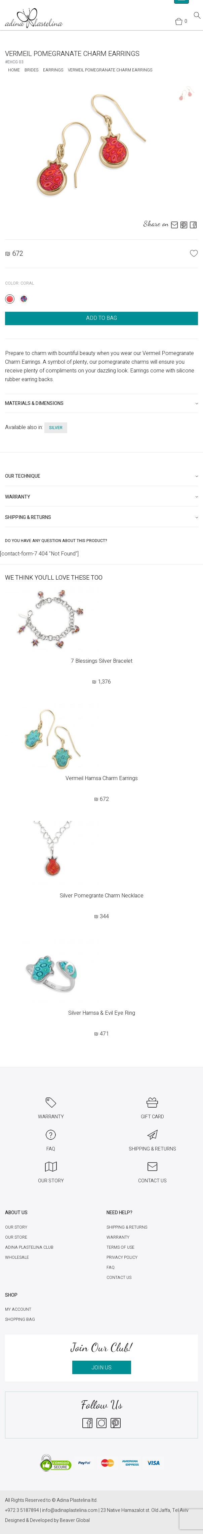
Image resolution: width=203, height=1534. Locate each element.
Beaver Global (75, 1520)
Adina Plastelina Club (29, 1247)
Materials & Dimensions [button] (34, 403)
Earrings (53, 70)
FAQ (111, 1267)
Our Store (16, 1237)
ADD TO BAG (101, 318)
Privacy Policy (122, 1257)
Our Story (16, 1227)
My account (18, 1309)
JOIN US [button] (101, 1368)
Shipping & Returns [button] (28, 517)
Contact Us (119, 1278)
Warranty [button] (17, 496)
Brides (31, 70)
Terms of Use (120, 1247)
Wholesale (17, 1257)
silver (56, 428)
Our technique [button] (22, 476)
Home (14, 70)
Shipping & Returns (127, 1227)
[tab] (101, 403)
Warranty (118, 1237)
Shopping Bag (20, 1319)
